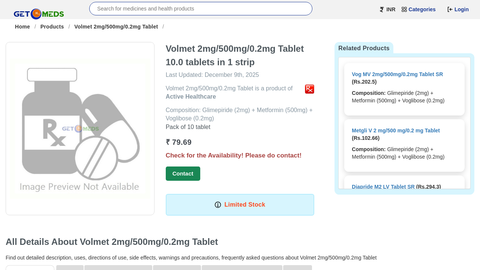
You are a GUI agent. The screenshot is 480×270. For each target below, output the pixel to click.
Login (458, 9)
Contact (183, 173)
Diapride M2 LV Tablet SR (383, 187)
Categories (418, 9)
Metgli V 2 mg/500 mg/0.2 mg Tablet (396, 131)
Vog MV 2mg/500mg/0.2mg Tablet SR (397, 74)
